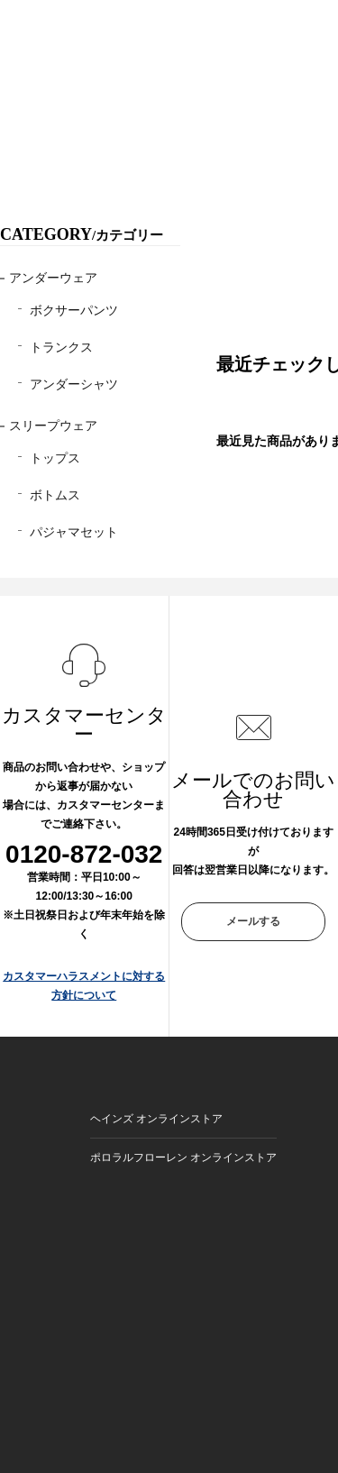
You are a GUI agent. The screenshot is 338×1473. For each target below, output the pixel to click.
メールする (253, 921)
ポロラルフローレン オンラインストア (183, 1157)
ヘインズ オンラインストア (156, 1118)
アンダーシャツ (74, 384)
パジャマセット (74, 532)
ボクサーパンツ (74, 310)
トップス (55, 458)
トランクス (61, 347)
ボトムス (55, 495)
